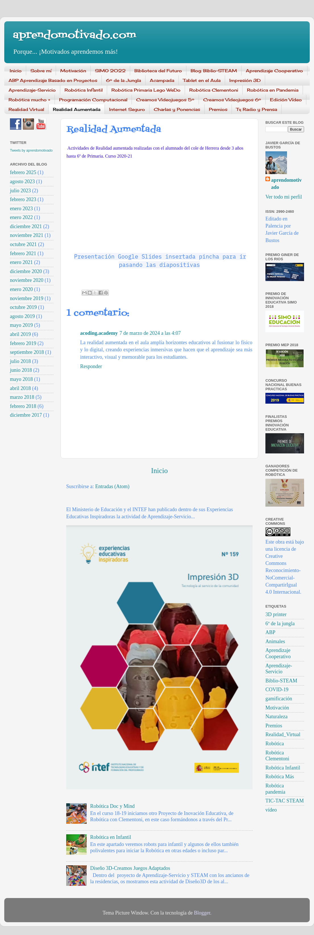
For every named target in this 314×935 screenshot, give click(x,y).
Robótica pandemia (275, 789)
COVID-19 (276, 689)
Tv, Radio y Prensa (256, 109)
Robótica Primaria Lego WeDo (145, 90)
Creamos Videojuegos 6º (232, 99)
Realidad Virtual (26, 109)
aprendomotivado (286, 183)
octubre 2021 (23, 244)
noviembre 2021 (26, 235)
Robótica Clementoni (213, 90)
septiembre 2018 (27, 352)
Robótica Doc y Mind (112, 806)
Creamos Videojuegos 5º (165, 99)
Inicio (16, 70)
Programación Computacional (93, 99)
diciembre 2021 (26, 226)
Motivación (73, 70)
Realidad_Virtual (282, 734)
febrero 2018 (23, 406)
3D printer (275, 614)
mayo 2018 (21, 379)
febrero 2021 (23, 253)
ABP (270, 632)
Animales (275, 641)
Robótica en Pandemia (272, 90)
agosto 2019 (22, 316)
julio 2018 (20, 361)
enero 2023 (21, 208)
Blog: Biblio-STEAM (214, 70)
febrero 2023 (23, 199)
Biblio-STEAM (281, 681)
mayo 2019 (21, 325)
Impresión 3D (245, 80)
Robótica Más (279, 776)
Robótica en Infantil (110, 837)
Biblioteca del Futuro (158, 70)
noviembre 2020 (26, 280)
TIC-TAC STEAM (284, 801)
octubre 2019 (23, 307)
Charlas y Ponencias (177, 109)
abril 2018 (20, 388)
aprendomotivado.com (74, 35)
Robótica (274, 743)
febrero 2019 (23, 343)
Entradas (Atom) (112, 486)
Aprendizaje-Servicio (32, 90)
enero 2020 (21, 289)
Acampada (162, 80)
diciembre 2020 (26, 271)
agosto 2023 (22, 181)
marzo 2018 (22, 397)
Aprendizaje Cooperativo (274, 70)
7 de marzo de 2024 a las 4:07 (150, 333)
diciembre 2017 (26, 415)
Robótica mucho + (29, 99)
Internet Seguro (127, 109)
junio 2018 (21, 370)
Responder (91, 366)
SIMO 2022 (110, 70)
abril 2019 (20, 334)
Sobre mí (40, 70)
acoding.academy (99, 333)
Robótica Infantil (84, 90)
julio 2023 (20, 190)
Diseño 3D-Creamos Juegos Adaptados (130, 868)
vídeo (271, 810)
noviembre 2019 (26, 298)
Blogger (202, 913)
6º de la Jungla (123, 80)
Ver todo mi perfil (283, 197)
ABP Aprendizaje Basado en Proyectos (53, 80)
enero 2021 (21, 262)
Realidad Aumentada (76, 109)
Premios (218, 109)
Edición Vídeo (286, 99)
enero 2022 (21, 217)
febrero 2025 (23, 172)
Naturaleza (276, 716)
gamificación (278, 698)
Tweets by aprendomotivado (31, 150)
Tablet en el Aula (202, 80)
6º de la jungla (280, 623)
